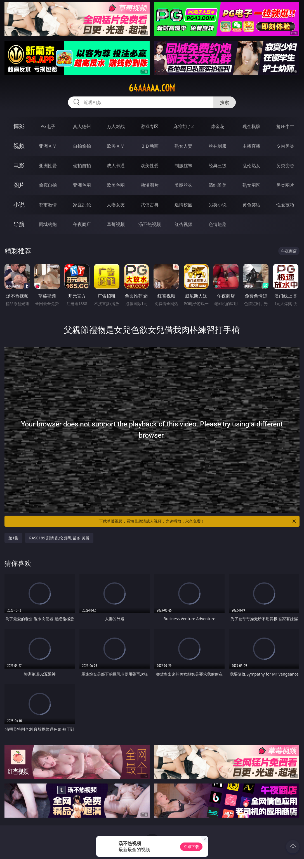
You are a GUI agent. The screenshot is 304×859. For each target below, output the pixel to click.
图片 (19, 185)
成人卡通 (116, 165)
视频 (19, 146)
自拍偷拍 (82, 146)
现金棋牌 (251, 126)
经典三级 (218, 165)
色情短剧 (218, 224)
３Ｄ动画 (150, 146)
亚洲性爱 (48, 165)
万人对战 (116, 126)
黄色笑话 (251, 205)
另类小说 (218, 205)
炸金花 (217, 126)
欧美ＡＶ (116, 146)
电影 (19, 165)
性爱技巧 (285, 205)
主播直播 (251, 146)
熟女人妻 (183, 146)
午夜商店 (82, 224)
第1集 (13, 538)
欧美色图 (116, 185)
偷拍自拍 (82, 165)
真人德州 (82, 126)
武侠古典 (150, 205)
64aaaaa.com (152, 88)
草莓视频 (116, 224)
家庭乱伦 (82, 205)
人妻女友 (116, 205)
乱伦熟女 (251, 165)
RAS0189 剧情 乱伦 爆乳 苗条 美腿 (59, 538)
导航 (19, 224)
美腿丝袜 (183, 185)
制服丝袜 (183, 165)
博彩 (19, 126)
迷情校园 (183, 205)
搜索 (224, 102)
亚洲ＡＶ (48, 146)
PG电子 (48, 126)
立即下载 (191, 846)
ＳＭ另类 (285, 146)
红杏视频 (183, 224)
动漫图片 (150, 185)
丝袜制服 (218, 146)
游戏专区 (150, 126)
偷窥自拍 (48, 185)
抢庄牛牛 (285, 126)
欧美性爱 (150, 165)
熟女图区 (251, 185)
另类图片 (285, 185)
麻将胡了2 (183, 126)
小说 (19, 204)
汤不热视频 (149, 224)
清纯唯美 (218, 185)
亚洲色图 (82, 185)
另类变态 (285, 165)
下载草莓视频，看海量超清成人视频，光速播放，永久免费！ (197, 521)
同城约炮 (48, 224)
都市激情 (48, 205)
